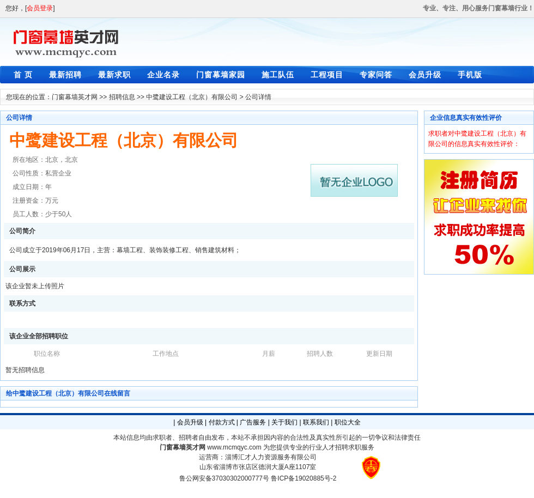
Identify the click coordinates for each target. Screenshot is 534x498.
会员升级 (425, 74)
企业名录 (163, 74)
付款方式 (222, 422)
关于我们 (284, 422)
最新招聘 (65, 74)
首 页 (23, 74)
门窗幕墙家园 (220, 74)
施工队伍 (278, 74)
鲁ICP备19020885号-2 (303, 478)
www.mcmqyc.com (234, 447)
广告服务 (253, 422)
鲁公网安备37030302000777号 (224, 478)
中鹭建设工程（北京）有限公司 (192, 97)
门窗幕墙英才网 (75, 97)
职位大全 (348, 422)
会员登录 (40, 8)
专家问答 (376, 74)
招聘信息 (122, 97)
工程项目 (327, 74)
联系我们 (316, 422)
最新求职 (114, 74)
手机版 (470, 74)
